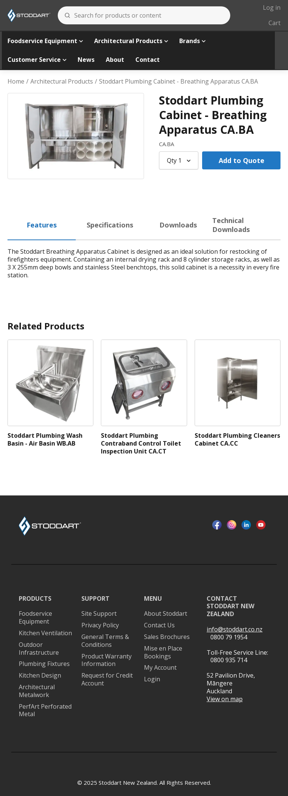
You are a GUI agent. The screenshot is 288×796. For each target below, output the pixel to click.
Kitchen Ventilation (45, 633)
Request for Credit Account (107, 679)
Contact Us (159, 625)
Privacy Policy (100, 625)
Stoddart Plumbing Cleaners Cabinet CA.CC (237, 439)
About (115, 59)
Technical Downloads (231, 224)
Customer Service (37, 59)
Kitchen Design (40, 675)
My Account (160, 668)
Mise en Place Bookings (163, 652)
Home (16, 81)
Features (42, 224)
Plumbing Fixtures (44, 664)
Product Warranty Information (106, 660)
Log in (271, 7)
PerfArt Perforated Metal (45, 710)
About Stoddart (165, 614)
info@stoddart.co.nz (234, 629)
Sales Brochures (167, 637)
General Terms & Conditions (105, 641)
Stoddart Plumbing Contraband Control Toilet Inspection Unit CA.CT (141, 443)
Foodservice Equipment (45, 41)
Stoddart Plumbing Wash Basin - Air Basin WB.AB (45, 439)
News (86, 59)
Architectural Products (131, 41)
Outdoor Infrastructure (39, 649)
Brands (192, 41)
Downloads (178, 224)
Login (152, 679)
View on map (225, 699)
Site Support (99, 614)
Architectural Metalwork (37, 691)
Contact (147, 59)
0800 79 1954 (228, 637)
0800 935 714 (228, 660)
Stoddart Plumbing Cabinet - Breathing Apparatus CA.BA (178, 81)
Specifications (110, 224)
